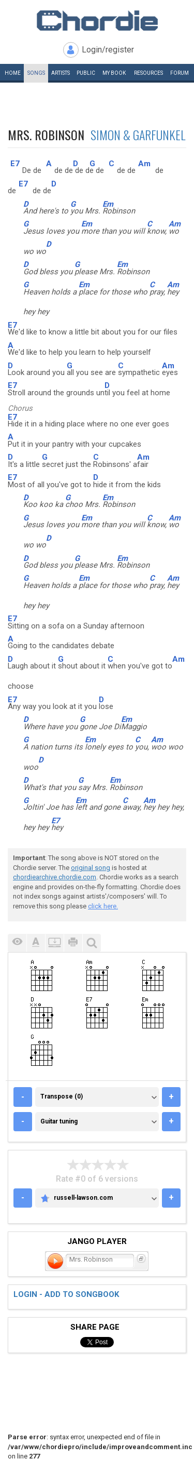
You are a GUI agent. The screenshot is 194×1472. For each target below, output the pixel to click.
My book (114, 73)
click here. (103, 906)
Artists (60, 73)
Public (86, 73)
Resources (148, 73)
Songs (36, 73)
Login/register (108, 50)
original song (90, 868)
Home (13, 73)
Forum (179, 73)
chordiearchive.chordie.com (54, 877)
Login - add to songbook (66, 1294)
